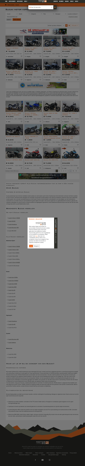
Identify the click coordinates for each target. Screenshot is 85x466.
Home (6, 1)
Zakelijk (71, 1)
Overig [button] (25, 1)
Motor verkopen (12, 1)
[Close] (51, 7)
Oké (31, 246)
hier (37, 236)
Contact (76, 1)
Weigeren (36, 246)
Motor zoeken (20, 1)
